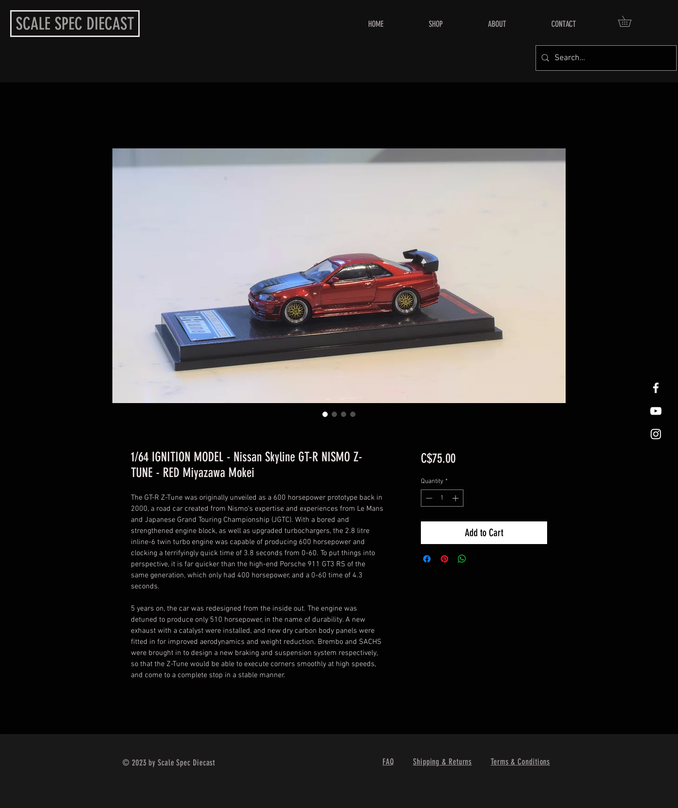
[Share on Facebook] (426, 558)
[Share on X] (479, 558)
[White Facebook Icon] (656, 388)
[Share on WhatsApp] (462, 558)
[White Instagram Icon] (656, 434)
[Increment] (456, 498)
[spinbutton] (442, 498)
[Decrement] (428, 498)
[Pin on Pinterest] (444, 558)
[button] (630, 21)
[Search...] (606, 58)
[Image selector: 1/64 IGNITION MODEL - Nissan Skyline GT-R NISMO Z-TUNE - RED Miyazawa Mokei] (325, 414)
